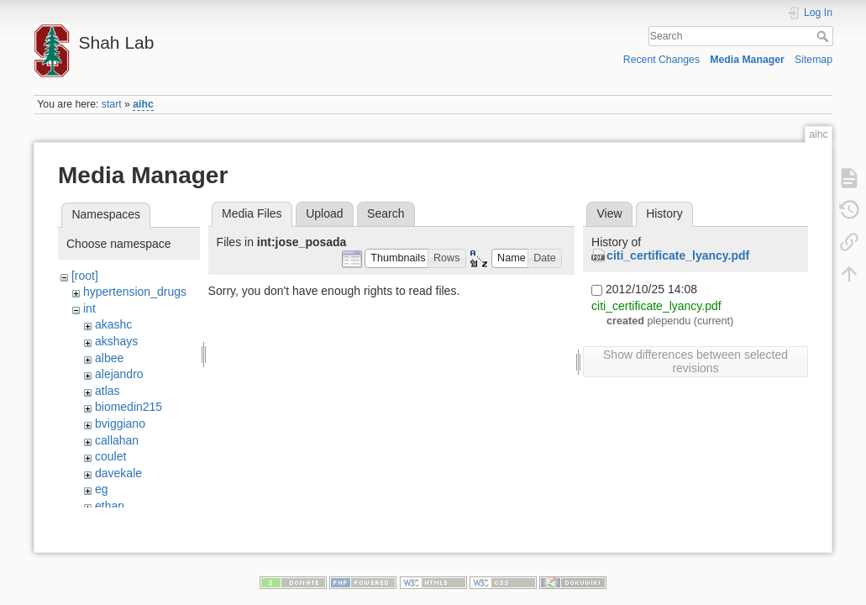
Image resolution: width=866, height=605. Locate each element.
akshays (116, 341)
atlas (107, 390)
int (89, 308)
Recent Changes (661, 60)
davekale (118, 473)
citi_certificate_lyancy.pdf (677, 255)
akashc (113, 324)
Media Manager (747, 60)
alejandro (119, 374)
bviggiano (120, 423)
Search (824, 36)
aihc (143, 104)
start (112, 104)
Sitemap (813, 60)
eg (101, 489)
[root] (84, 275)
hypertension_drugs (134, 291)
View (609, 213)
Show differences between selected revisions (695, 361)
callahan (117, 440)
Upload (324, 213)
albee (109, 358)
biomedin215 (128, 406)
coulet (110, 456)
